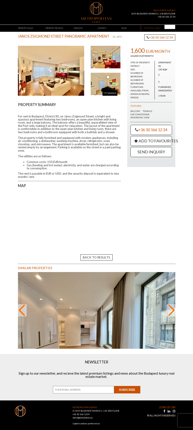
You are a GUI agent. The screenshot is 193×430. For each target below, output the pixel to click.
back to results (96, 254)
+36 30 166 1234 (81, 411)
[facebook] (164, 408)
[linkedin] (169, 408)
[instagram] (174, 408)
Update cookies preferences (86, 420)
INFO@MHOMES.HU (83, 415)
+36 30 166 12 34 (166, 17)
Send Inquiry (151, 151)
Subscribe (127, 387)
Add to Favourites (153, 140)
